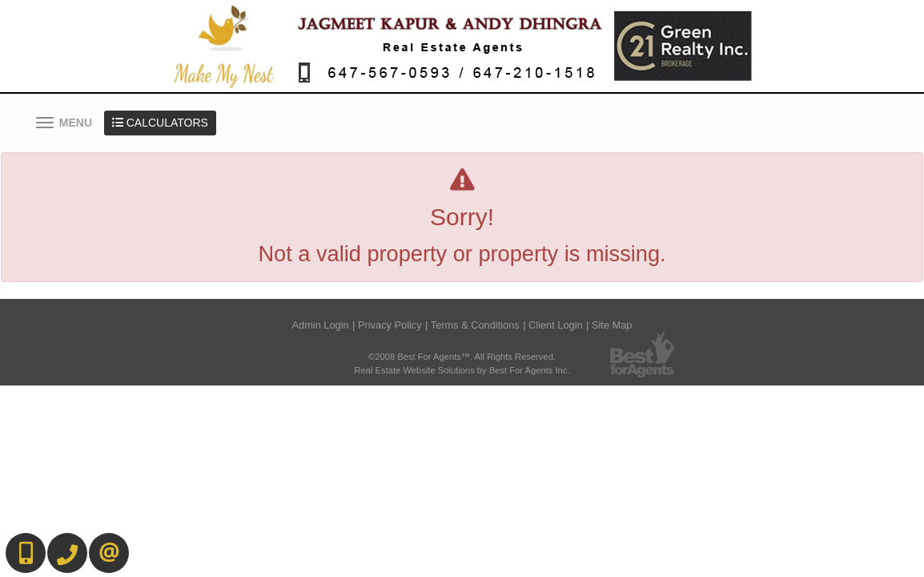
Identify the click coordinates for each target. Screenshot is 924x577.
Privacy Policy (390, 325)
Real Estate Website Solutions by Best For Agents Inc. (461, 370)
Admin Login (320, 325)
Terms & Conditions (475, 325)
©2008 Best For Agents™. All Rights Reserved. (462, 356)
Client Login (555, 325)
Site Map (612, 325)
